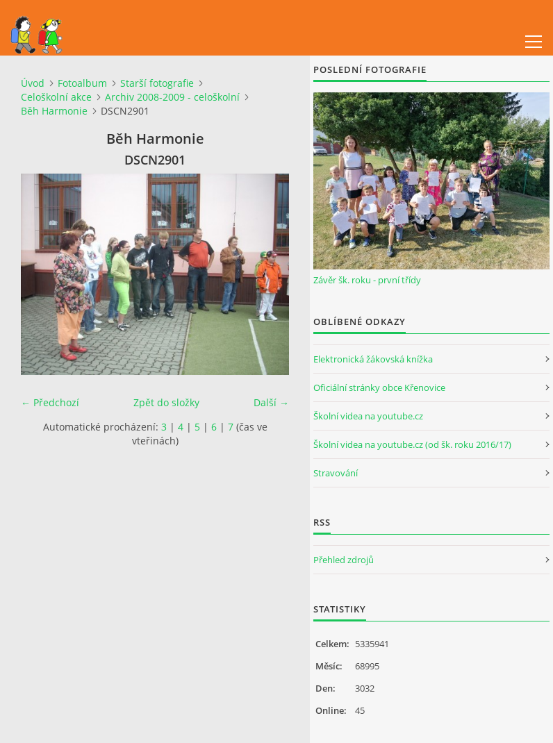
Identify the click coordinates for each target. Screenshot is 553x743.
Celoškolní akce (56, 96)
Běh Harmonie (54, 110)
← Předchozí (50, 402)
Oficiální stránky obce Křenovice (379, 387)
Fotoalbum (82, 83)
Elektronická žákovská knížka (373, 359)
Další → (271, 402)
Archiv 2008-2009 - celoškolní (172, 96)
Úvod (32, 83)
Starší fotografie (157, 83)
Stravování (335, 473)
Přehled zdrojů (343, 559)
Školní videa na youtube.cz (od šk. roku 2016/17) (412, 444)
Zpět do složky (166, 402)
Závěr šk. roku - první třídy (367, 280)
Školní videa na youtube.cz (368, 416)
